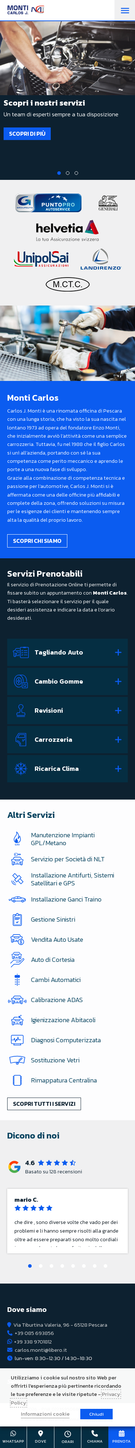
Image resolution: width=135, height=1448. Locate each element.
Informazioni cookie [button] (45, 1414)
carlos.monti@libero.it (41, 1350)
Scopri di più (27, 133)
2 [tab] (67, 173)
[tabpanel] (67, 87)
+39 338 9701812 (33, 1342)
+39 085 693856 (34, 1333)
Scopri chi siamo (37, 540)
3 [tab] (76, 173)
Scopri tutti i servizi (44, 1103)
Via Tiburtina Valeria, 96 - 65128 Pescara (60, 1325)
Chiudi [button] (96, 1414)
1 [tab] (59, 173)
